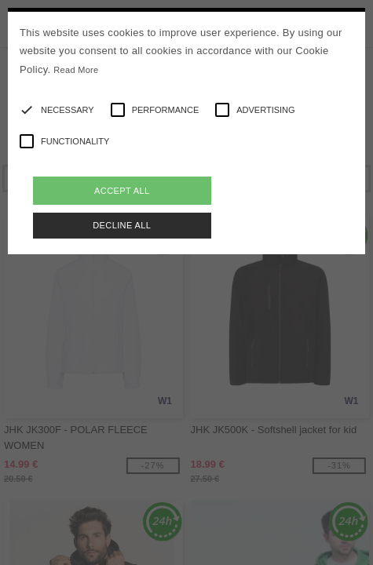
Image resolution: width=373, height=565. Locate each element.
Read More (75, 70)
